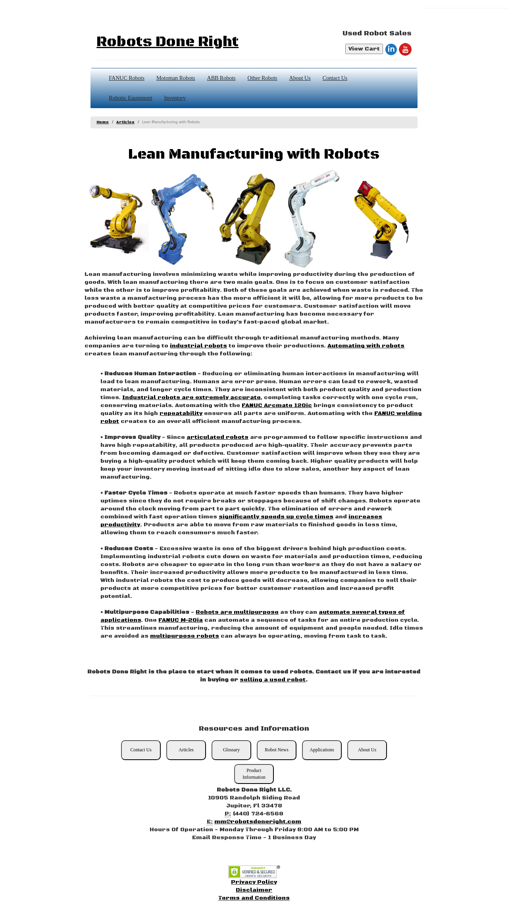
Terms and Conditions (254, 898)
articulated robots (217, 437)
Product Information (253, 774)
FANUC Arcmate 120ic (277, 405)
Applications (322, 750)
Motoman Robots (175, 78)
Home (102, 122)
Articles (125, 122)
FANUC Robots (126, 78)
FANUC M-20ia (180, 620)
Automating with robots (365, 345)
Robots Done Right (167, 42)
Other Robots (262, 78)
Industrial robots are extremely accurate (191, 397)
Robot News (277, 750)
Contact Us (335, 78)
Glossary (231, 750)
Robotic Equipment (130, 98)
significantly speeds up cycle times (276, 516)
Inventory (175, 98)
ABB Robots (221, 78)
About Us (300, 78)
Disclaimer (254, 890)
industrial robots (198, 345)
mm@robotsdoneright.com (257, 821)
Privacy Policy (254, 882)
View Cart (364, 48)
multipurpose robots (184, 636)
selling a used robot (273, 679)
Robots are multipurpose (237, 612)
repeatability (181, 413)
